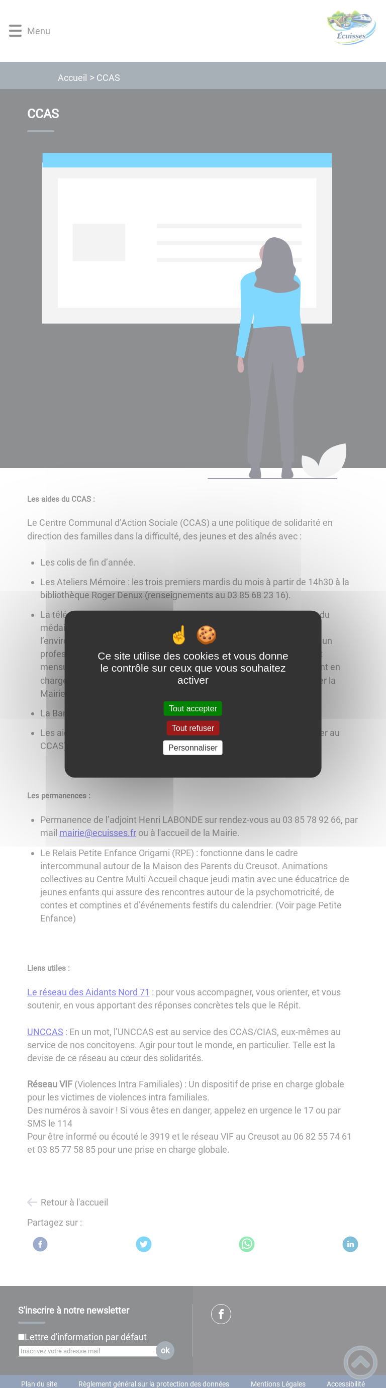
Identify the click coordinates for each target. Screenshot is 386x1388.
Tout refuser (193, 727)
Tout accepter (193, 708)
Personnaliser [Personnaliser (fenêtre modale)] (193, 748)
